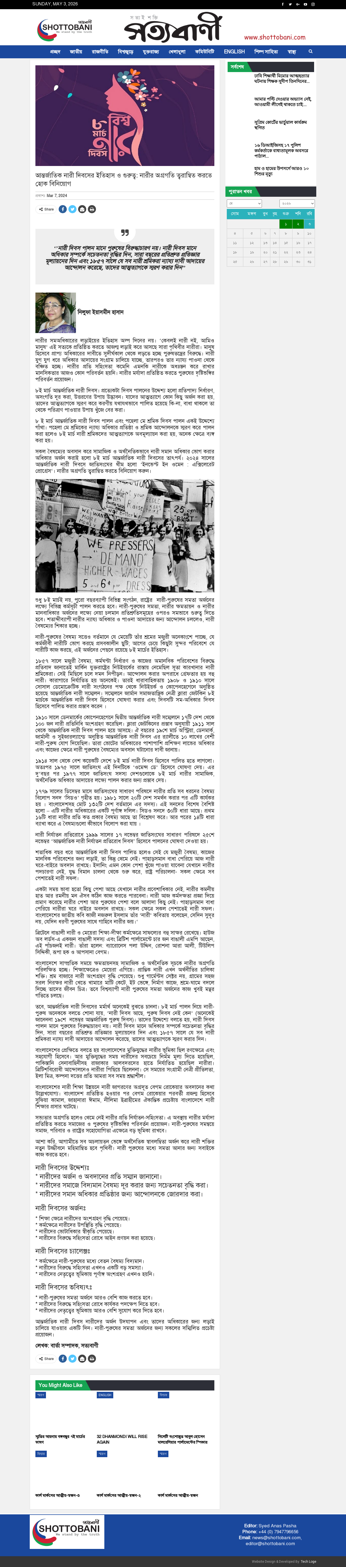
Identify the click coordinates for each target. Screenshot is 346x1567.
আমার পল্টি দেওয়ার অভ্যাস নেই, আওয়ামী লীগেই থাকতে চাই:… (282, 102)
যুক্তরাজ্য (151, 52)
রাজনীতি (100, 52)
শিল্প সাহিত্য (266, 52)
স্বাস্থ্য (292, 52)
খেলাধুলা (177, 52)
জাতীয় (76, 52)
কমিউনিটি (204, 52)
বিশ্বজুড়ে (125, 52)
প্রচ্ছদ (55, 52)
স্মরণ (40, 1395)
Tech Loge (308, 1561)
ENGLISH (234, 52)
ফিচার (163, 1395)
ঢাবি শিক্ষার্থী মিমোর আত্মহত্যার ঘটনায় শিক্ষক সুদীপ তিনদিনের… (282, 78)
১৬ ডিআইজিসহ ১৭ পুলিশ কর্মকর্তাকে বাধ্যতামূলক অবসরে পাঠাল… (281, 151)
